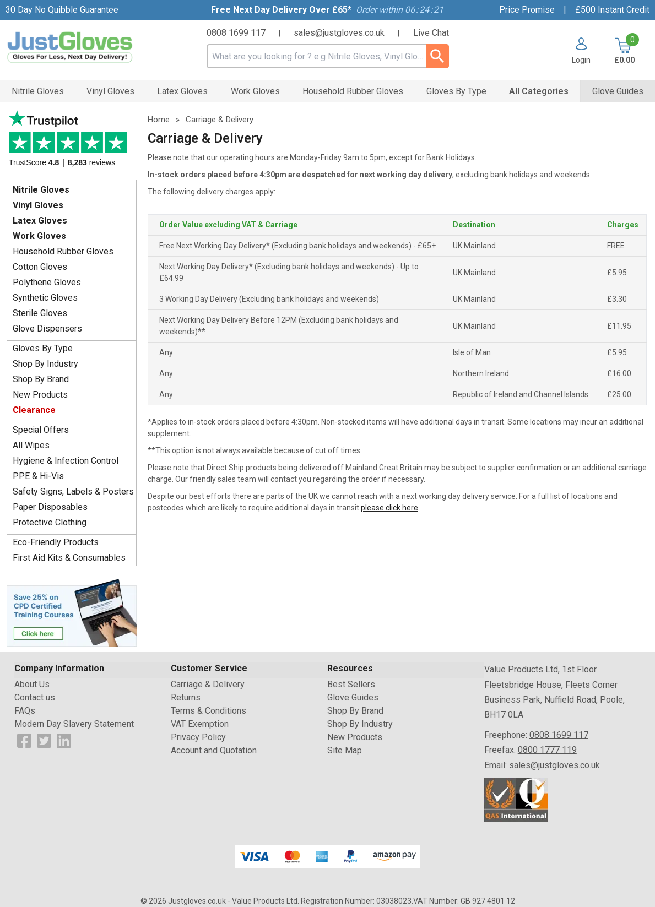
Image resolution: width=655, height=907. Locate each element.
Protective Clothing (49, 522)
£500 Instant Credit (612, 9)
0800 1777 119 (547, 750)
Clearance (34, 410)
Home (159, 119)
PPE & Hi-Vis (38, 476)
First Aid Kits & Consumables (69, 557)
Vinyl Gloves (38, 205)
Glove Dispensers (47, 328)
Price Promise (527, 9)
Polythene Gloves (47, 282)
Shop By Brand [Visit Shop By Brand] (355, 710)
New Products (40, 394)
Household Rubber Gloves (63, 251)
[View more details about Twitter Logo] (44, 740)
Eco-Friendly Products (56, 542)
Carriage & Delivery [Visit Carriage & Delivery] (208, 684)
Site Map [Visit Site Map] (344, 750)
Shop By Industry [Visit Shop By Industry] (360, 724)
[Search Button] (437, 56)
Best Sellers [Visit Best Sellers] (351, 684)
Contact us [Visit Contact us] (34, 697)
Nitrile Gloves (41, 189)
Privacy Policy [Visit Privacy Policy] (198, 737)
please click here (389, 507)
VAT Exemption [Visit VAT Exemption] (200, 724)
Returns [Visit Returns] (186, 697)
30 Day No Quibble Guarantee (62, 9)
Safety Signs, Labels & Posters (73, 491)
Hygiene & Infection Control (65, 460)
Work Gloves (39, 236)
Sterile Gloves (40, 313)
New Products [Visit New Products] (354, 737)
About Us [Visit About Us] (32, 684)
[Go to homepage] (86, 47)
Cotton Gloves (40, 267)
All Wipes (31, 445)
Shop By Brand (41, 379)
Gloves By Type (43, 348)
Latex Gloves (40, 220)
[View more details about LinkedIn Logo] (64, 740)
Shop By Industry (45, 364)
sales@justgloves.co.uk (339, 33)
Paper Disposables (50, 507)
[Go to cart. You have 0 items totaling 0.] (623, 50)
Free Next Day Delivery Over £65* (281, 9)
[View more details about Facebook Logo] (24, 740)
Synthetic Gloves (45, 297)
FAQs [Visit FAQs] (24, 710)
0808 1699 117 (236, 33)
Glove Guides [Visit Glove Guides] (352, 697)
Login (581, 60)
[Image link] (72, 612)
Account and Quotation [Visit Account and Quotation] (214, 750)
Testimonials (72, 142)
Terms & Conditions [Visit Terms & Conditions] (208, 710)
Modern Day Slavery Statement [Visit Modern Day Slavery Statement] (74, 724)
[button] (581, 50)
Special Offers (41, 430)
